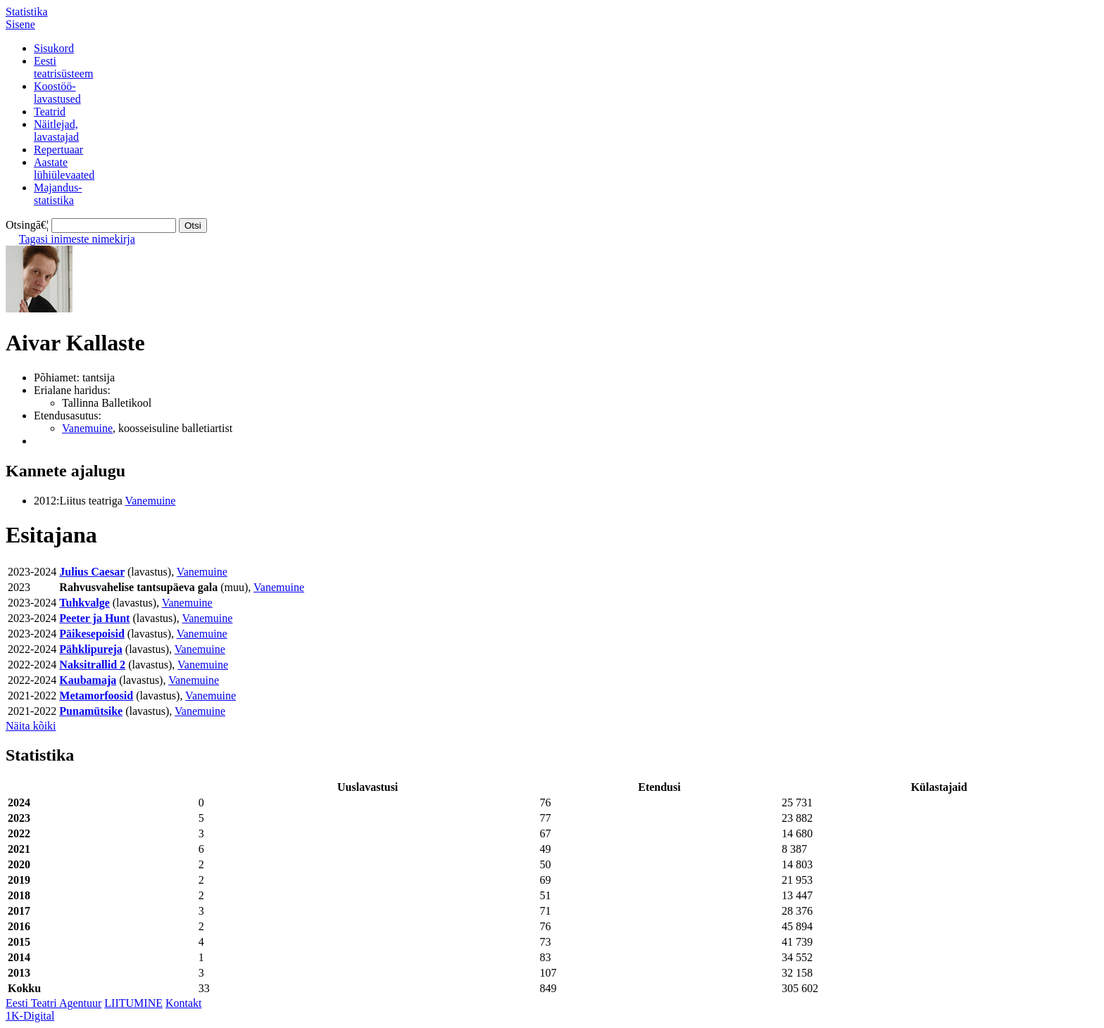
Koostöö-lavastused (57, 92)
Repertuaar (58, 150)
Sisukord (54, 48)
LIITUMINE (133, 1003)
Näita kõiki (31, 726)
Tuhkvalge (84, 603)
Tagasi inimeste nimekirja (77, 239)
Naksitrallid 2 (92, 665)
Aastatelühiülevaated (64, 168)
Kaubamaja (87, 680)
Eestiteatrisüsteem (63, 67)
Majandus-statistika (58, 194)
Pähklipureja (91, 649)
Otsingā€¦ (27, 225)
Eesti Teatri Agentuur (53, 1003)
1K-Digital (30, 1016)
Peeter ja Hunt (94, 618)
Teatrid (49, 112)
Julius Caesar (92, 572)
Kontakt (183, 1003)
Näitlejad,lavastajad (56, 130)
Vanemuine (87, 428)
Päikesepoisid (91, 634)
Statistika (27, 12)
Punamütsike (91, 711)
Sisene (20, 24)
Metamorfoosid (96, 696)
